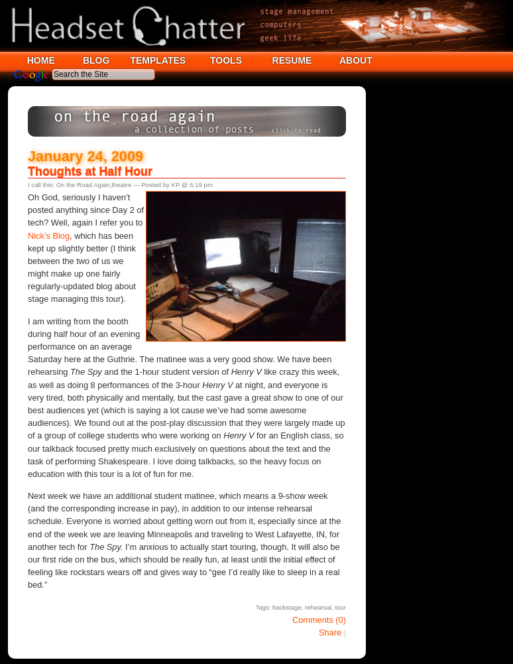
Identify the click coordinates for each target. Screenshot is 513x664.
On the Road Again (83, 184)
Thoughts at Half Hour (90, 171)
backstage (287, 607)
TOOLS (226, 60)
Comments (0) (319, 620)
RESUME (292, 60)
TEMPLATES (158, 60)
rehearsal (318, 607)
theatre (121, 184)
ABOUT (355, 60)
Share (330, 632)
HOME (41, 60)
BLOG (96, 60)
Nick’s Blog (49, 236)
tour (340, 607)
